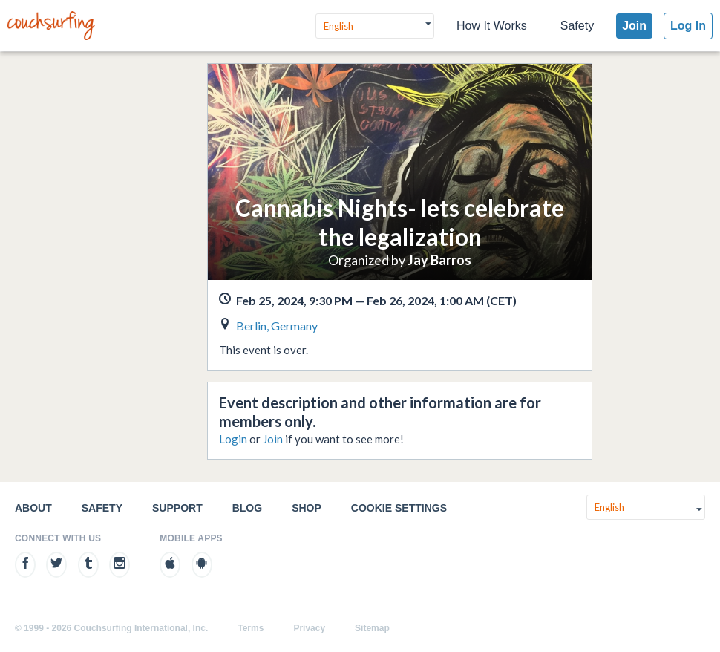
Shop (306, 508)
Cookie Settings (399, 508)
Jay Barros (439, 260)
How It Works (491, 25)
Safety (577, 25)
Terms (251, 628)
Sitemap (372, 628)
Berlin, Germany (277, 326)
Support (177, 508)
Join (634, 25)
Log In (688, 25)
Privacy (309, 628)
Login (233, 439)
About (33, 508)
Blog (247, 508)
